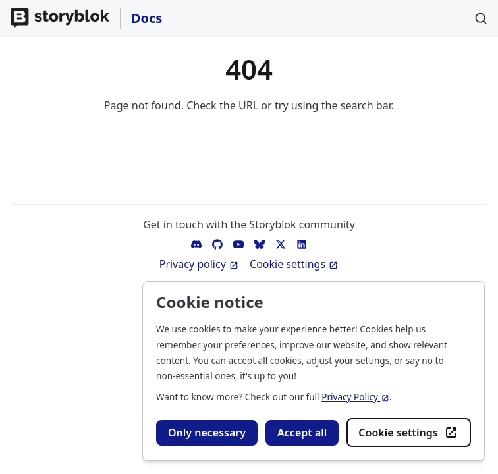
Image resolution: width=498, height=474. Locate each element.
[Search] (480, 18)
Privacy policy (199, 264)
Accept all (302, 432)
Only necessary (207, 432)
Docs (147, 18)
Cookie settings (408, 432)
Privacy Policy (355, 396)
